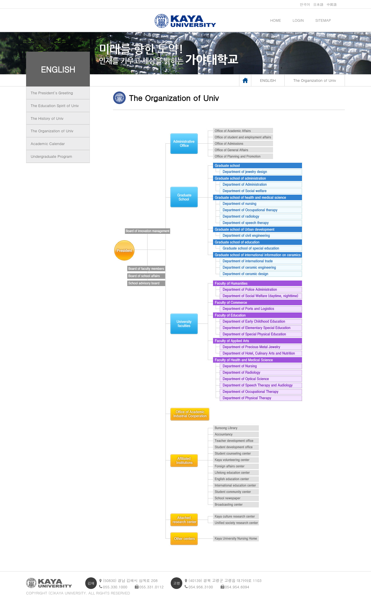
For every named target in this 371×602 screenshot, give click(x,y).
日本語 (318, 4)
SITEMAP (323, 20)
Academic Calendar (48, 143)
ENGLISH (58, 69)
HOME (275, 20)
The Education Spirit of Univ (55, 105)
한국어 (305, 4)
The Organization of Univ (52, 130)
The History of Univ (47, 118)
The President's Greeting (52, 92)
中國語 (331, 4)
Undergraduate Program (51, 156)
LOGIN (298, 20)
